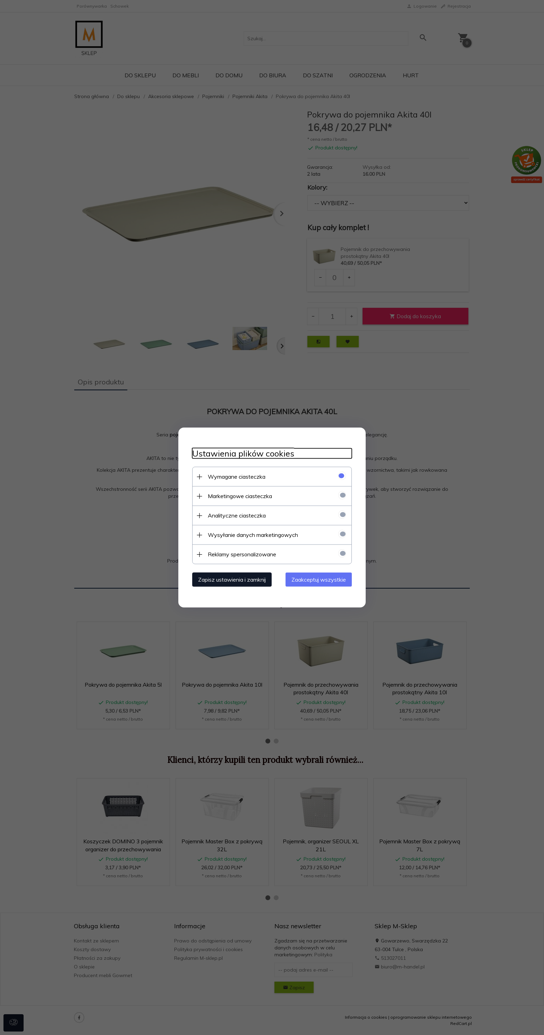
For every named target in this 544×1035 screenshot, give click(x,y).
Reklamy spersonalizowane (242, 554)
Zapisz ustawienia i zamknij (232, 579)
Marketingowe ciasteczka (240, 496)
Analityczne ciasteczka (237, 515)
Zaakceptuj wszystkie (318, 579)
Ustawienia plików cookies (243, 454)
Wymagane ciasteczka (236, 476)
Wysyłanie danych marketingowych (253, 534)
